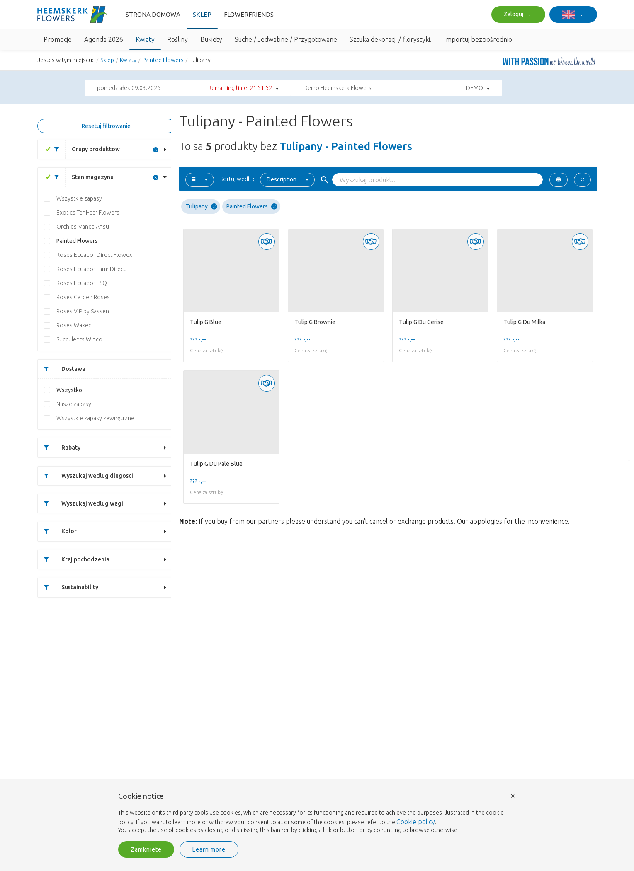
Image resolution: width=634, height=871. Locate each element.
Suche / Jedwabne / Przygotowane (286, 39)
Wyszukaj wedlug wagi (80, 503)
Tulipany (201, 206)
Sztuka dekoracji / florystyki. (391, 39)
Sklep (202, 14)
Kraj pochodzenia (73, 559)
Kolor (57, 531)
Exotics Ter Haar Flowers (87, 212)
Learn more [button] (209, 849)
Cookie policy (415, 821)
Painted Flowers (163, 60)
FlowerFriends (249, 14)
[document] (317, 813)
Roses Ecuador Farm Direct (91, 269)
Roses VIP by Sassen (82, 311)
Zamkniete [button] (146, 849)
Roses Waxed (74, 325)
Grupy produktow (84, 149)
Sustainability (68, 587)
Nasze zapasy (73, 404)
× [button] (512, 795)
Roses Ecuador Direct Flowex (94, 255)
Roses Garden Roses (83, 297)
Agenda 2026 (103, 39)
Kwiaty (145, 39)
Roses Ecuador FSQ (81, 283)
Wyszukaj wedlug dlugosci (85, 476)
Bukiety (211, 39)
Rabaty (59, 447)
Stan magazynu (81, 177)
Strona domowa (153, 14)
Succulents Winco (79, 339)
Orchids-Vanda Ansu (82, 226)
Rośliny (177, 39)
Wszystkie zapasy (79, 198)
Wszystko (69, 390)
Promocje (58, 39)
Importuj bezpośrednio (478, 39)
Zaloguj (516, 15)
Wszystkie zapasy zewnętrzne (95, 418)
